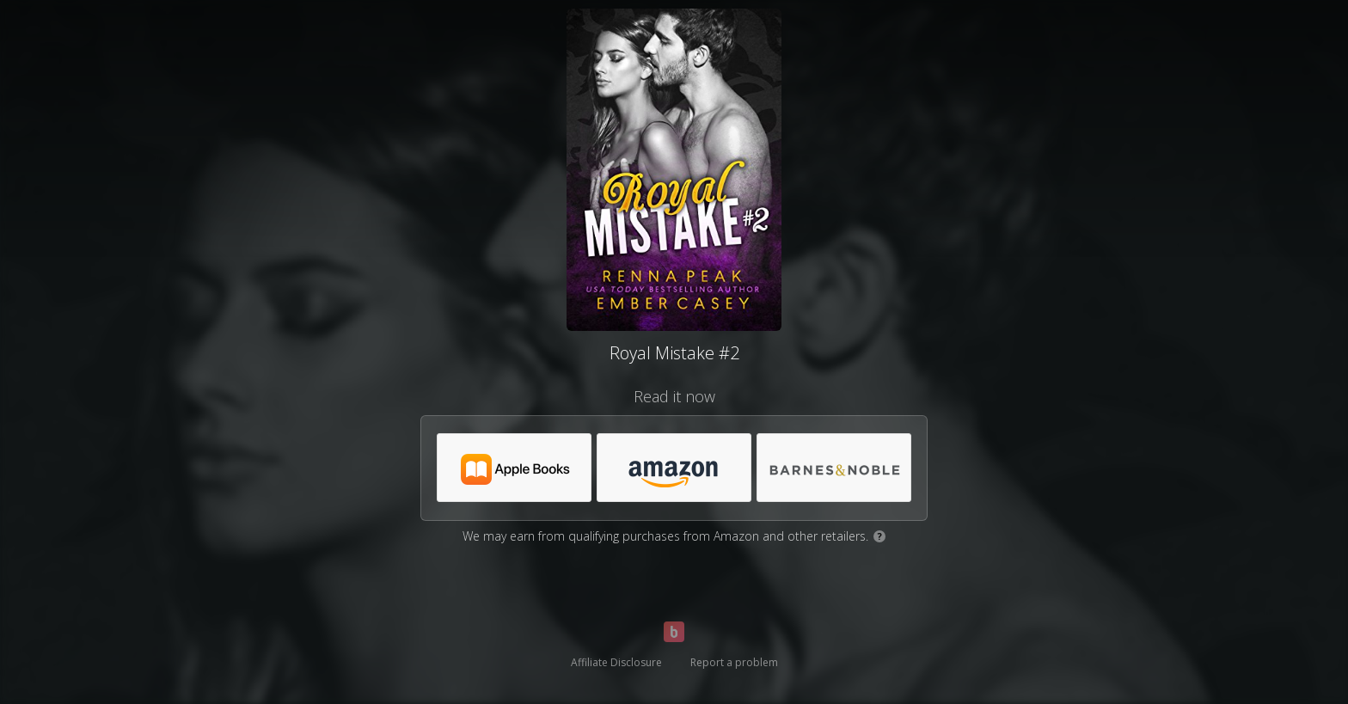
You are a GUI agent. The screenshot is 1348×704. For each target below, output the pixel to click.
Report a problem (734, 662)
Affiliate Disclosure (616, 662)
